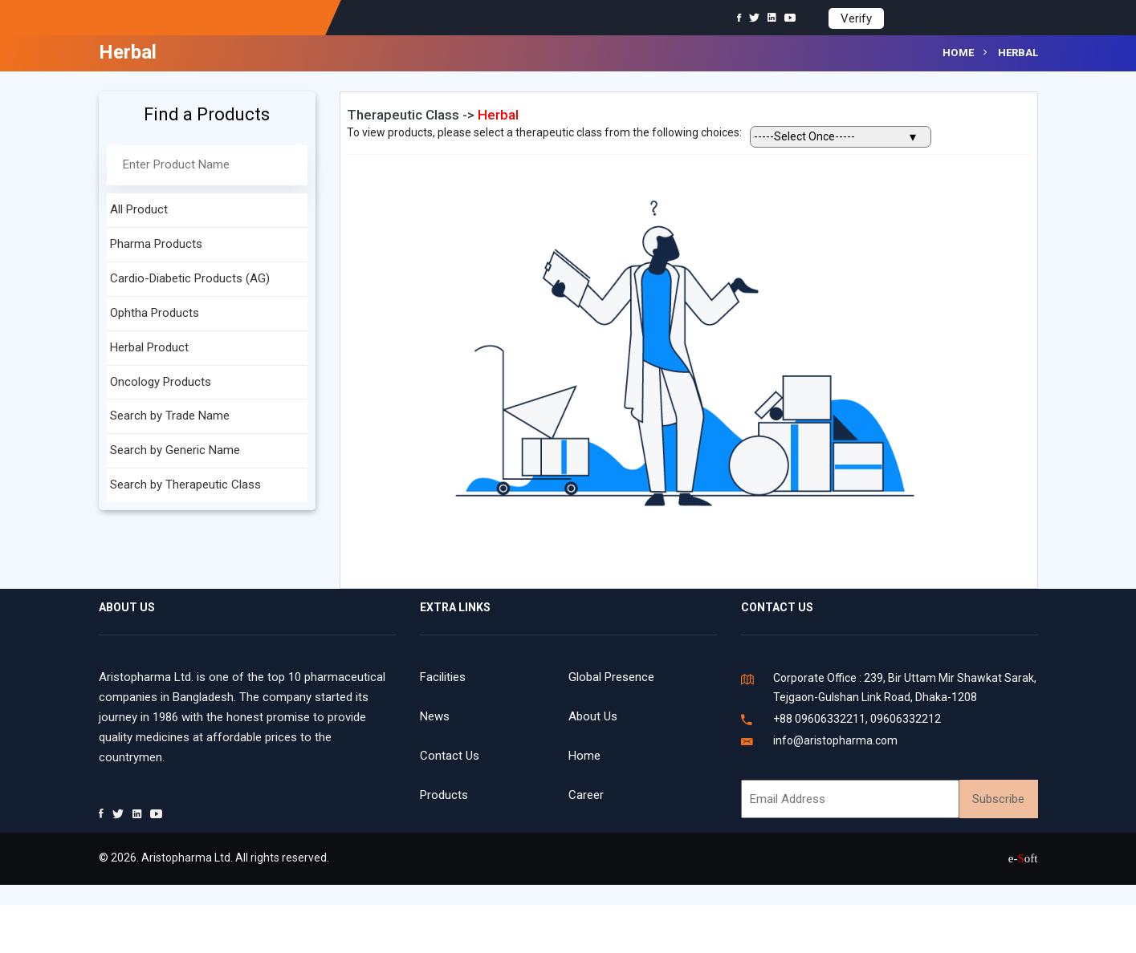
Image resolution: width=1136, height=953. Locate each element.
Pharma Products (156, 244)
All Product (139, 209)
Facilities (443, 677)
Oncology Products (160, 382)
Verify (856, 18)
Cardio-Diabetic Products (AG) (190, 278)
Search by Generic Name (175, 450)
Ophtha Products (154, 313)
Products (444, 795)
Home (959, 53)
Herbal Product (149, 347)
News (435, 716)
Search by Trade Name (170, 415)
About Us (592, 716)
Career (586, 795)
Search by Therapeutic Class (185, 484)
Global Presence (611, 677)
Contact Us (449, 755)
